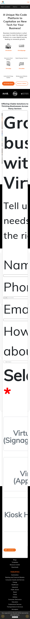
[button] (8, 84)
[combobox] (6, 298)
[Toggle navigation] (28, 2)
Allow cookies (15, 617)
